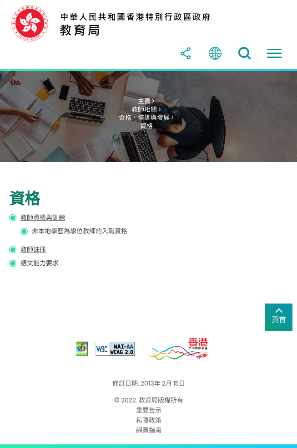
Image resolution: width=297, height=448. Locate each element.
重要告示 (148, 410)
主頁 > (146, 101)
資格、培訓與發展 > (146, 117)
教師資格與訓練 (42, 217)
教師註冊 (33, 249)
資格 (146, 126)
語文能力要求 (39, 263)
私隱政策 (148, 420)
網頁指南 (148, 430)
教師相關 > (146, 109)
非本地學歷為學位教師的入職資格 (79, 231)
